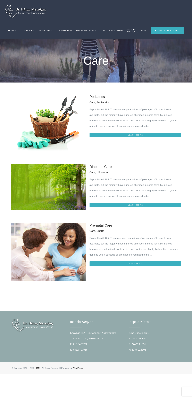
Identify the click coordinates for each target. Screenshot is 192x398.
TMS (38, 368)
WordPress (78, 368)
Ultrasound (103, 172)
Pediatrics (97, 97)
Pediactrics (103, 102)
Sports (100, 230)
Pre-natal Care (101, 225)
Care (92, 102)
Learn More (135, 135)
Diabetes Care (101, 167)
